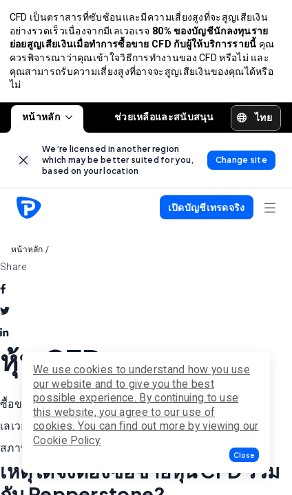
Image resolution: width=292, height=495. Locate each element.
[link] (24, 164)
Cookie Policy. (67, 440)
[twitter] (5, 314)
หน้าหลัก (47, 120)
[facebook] (3, 292)
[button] (244, 455)
